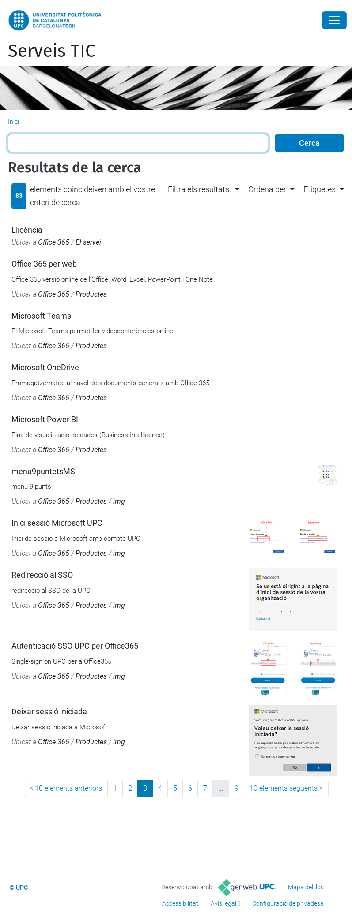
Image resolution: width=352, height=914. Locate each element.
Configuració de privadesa (288, 903)
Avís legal (223, 903)
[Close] (334, 20)
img (119, 501)
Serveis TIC (51, 51)
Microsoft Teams (41, 315)
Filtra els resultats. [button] (199, 189)
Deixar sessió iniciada (49, 711)
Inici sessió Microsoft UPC (56, 523)
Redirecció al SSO (42, 575)
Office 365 (53, 242)
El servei (88, 242)
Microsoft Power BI (44, 419)
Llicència (26, 229)
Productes (91, 294)
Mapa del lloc (306, 887)
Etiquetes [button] (319, 189)
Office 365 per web (44, 263)
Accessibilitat (180, 903)
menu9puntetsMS (43, 471)
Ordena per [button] (267, 189)
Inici (13, 121)
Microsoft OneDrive (45, 367)
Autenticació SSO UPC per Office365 (74, 645)
